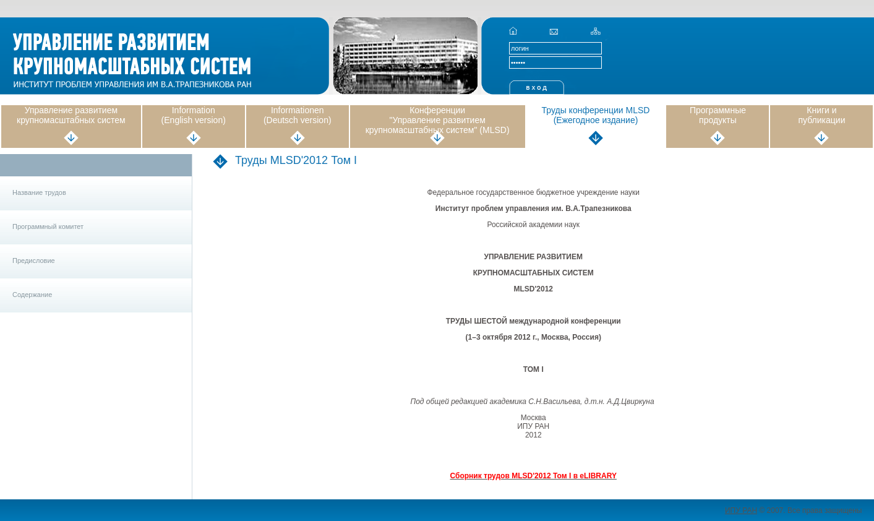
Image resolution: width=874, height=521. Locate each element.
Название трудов (39, 192)
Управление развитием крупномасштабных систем (71, 115)
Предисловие (33, 260)
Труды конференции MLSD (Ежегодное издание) (596, 115)
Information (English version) (193, 115)
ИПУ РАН (741, 510)
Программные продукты (718, 115)
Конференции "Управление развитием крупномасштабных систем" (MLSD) (438, 120)
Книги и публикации (821, 115)
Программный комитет (48, 226)
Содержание (32, 294)
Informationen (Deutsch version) (297, 115)
